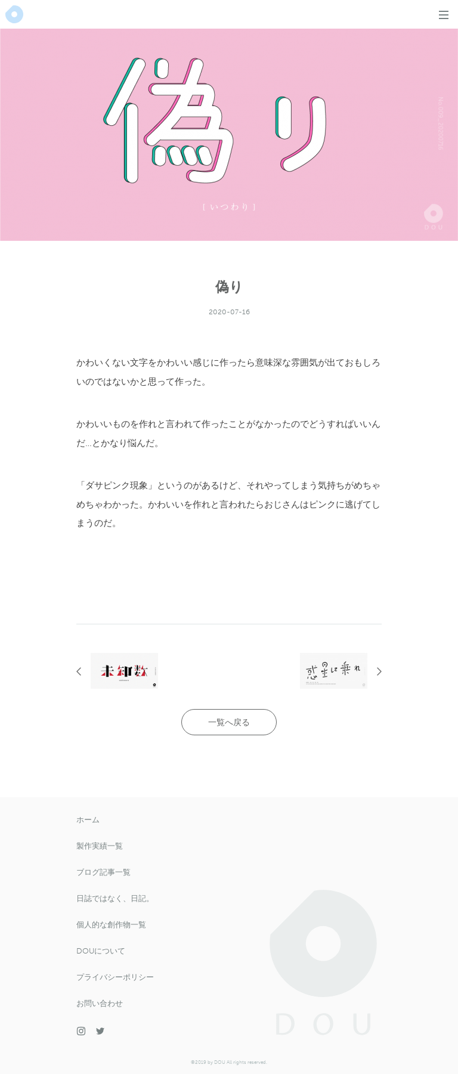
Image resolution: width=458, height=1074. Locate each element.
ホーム (88, 819)
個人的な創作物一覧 (111, 924)
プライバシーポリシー (115, 977)
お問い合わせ (99, 1003)
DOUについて (100, 950)
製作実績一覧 (99, 845)
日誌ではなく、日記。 (115, 898)
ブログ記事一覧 (103, 872)
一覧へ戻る (229, 722)
